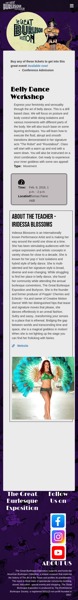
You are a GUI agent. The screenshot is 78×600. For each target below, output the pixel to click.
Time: (22, 187)
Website (20, 345)
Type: (17, 166)
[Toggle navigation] (71, 6)
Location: (24, 196)
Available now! (38, 65)
